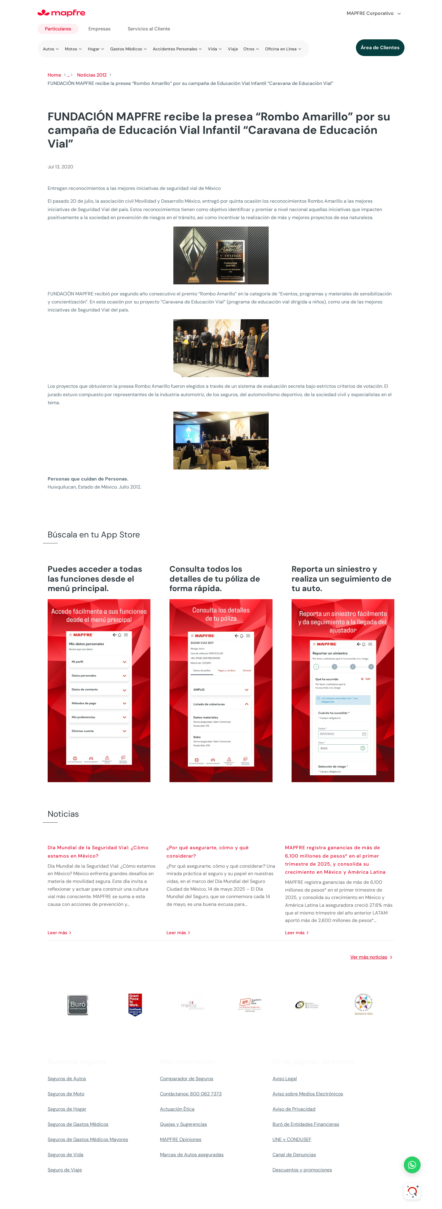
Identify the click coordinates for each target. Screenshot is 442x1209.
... (68, 75)
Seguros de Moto (66, 1094)
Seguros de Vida (65, 1154)
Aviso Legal (285, 1078)
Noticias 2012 (92, 75)
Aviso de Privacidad (294, 1109)
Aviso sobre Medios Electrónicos (308, 1094)
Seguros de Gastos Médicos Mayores (88, 1139)
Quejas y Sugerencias (183, 1124)
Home (54, 75)
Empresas (99, 29)
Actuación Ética (177, 1109)
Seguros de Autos (67, 1078)
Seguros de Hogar (67, 1109)
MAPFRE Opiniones (180, 1139)
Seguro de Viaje (65, 1170)
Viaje (233, 49)
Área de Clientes (380, 47)
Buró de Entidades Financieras (306, 1124)
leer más (57, 933)
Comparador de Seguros (186, 1078)
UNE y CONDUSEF (292, 1139)
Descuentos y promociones (302, 1170)
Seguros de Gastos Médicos (78, 1124)
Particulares (58, 29)
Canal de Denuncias (294, 1154)
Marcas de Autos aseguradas (192, 1154)
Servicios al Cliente (149, 29)
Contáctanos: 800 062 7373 (191, 1094)
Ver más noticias (368, 957)
